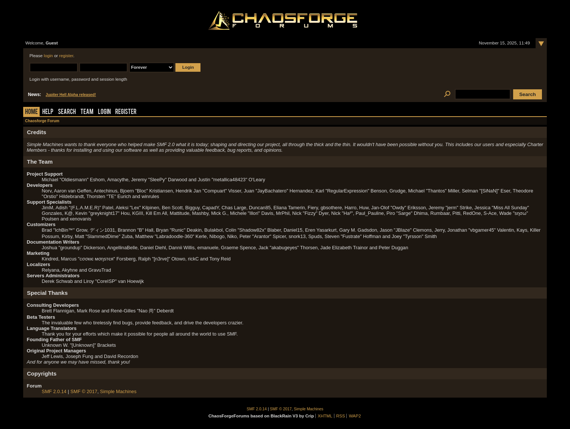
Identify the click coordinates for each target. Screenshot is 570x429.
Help (47, 112)
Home (31, 112)
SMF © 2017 (83, 391)
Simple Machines (118, 391)
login (48, 55)
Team (87, 112)
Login (104, 112)
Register (126, 112)
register (66, 55)
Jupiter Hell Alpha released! (71, 95)
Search (67, 112)
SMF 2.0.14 (54, 391)
